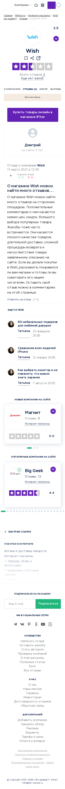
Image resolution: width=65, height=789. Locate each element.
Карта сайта (32, 767)
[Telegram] (15, 624)
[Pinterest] (29, 624)
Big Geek (34, 471)
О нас (32, 685)
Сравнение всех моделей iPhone (37, 350)
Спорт (12, 580)
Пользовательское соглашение (28, 763)
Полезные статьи (32, 662)
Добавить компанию (32, 720)
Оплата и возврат (32, 741)
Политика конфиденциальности (32, 755)
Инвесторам (33, 697)
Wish (41, 165)
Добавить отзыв (51, 5)
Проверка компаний (32, 654)
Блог (32, 666)
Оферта (50, 763)
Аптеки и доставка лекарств (25, 551)
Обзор (43, 89)
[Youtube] (43, 624)
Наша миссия (32, 689)
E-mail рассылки (32, 658)
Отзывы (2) (30, 89)
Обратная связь (32, 706)
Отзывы (30, 476)
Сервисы (32, 693)
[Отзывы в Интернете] (8, 5)
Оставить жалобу (33, 645)
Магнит (33, 413)
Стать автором (32, 649)
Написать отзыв (32, 641)
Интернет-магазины (39, 16)
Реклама (32, 728)
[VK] (22, 624)
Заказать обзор (32, 724)
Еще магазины (32, 97)
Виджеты (32, 732)
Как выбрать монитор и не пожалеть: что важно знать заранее (38, 374)
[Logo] (32, 37)
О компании (12, 89)
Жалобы (55, 89)
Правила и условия (32, 759)
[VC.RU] (49, 624)
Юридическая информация (32, 751)
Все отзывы (32, 670)
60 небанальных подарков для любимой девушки (38, 324)
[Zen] (36, 624)
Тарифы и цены (33, 737)
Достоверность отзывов (32, 701)
